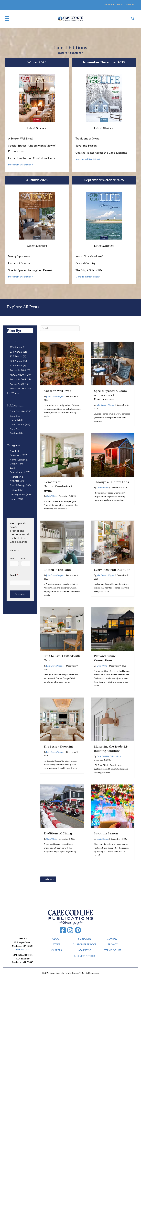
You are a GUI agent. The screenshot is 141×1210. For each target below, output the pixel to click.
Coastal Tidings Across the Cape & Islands (101, 152)
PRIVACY (113, 944)
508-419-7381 (22, 949)
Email (14, 575)
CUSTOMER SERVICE (84, 944)
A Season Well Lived (20, 138)
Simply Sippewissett (20, 256)
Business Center (84, 956)
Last (23, 559)
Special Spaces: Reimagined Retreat (30, 270)
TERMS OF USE (112, 950)
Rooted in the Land (57, 569)
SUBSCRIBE (84, 938)
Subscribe (109, 4)
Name (14, 550)
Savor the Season (86, 145)
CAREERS (56, 950)
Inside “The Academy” (89, 256)
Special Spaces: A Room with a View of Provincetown (110, 395)
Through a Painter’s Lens (111, 482)
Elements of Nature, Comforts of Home (32, 158)
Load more (48, 879)
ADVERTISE (84, 950)
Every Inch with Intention (112, 569)
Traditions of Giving (87, 138)
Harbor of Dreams (19, 263)
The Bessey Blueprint (58, 746)
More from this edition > (20, 164)
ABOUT (56, 938)
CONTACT (113, 938)
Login (120, 4)
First (12, 559)
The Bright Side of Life (89, 270)
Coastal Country (85, 263)
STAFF (56, 944)
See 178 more (13, 393)
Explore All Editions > (70, 52)
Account (130, 4)
